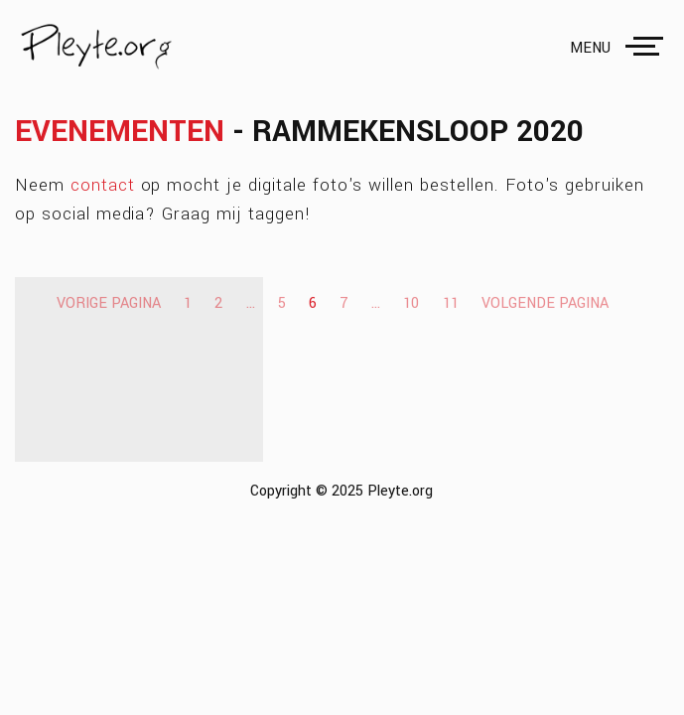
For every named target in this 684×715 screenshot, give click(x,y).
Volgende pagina (545, 303)
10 (411, 303)
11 (451, 303)
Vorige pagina (109, 303)
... (250, 303)
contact (102, 185)
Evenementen (119, 131)
